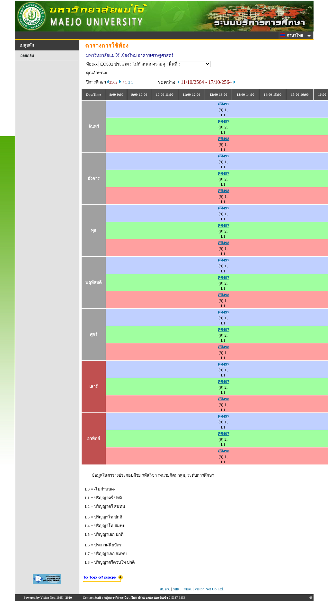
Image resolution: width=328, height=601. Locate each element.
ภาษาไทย (292, 35)
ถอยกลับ (27, 55)
